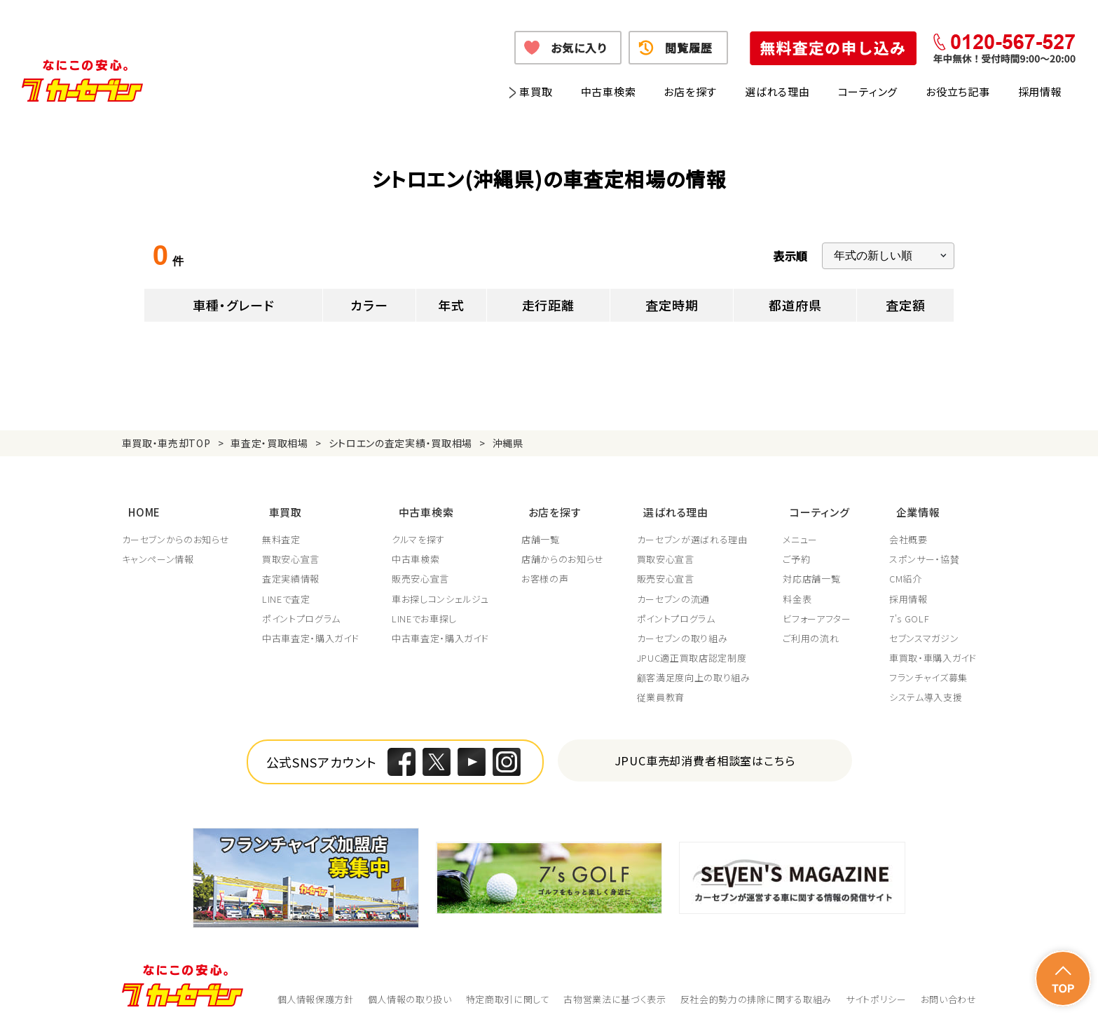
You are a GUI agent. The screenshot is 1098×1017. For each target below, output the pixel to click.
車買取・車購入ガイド (933, 647)
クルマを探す (420, 529)
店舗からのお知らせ (565, 548)
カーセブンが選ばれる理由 (695, 529)
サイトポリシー (876, 988)
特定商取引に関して (508, 988)
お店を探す (690, 91)
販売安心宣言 (422, 568)
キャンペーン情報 (158, 548)
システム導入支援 (925, 687)
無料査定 (282, 529)
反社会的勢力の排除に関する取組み (756, 988)
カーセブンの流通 (676, 588)
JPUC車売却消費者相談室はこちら (704, 749)
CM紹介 (905, 568)
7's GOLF (909, 608)
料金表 (802, 588)
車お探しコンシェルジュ (442, 588)
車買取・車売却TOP (166, 443)
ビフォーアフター (822, 608)
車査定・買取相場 (269, 443)
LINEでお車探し (426, 608)
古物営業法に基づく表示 (614, 988)
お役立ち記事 (958, 91)
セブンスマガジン (924, 628)
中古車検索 (608, 91)
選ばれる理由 (777, 91)
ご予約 (801, 548)
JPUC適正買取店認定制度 (695, 647)
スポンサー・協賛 (924, 548)
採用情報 (1040, 91)
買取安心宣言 (291, 548)
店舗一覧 (543, 529)
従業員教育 (664, 687)
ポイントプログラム (302, 608)
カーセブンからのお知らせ (176, 529)
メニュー (805, 529)
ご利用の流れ (816, 628)
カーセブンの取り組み (686, 628)
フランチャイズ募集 (928, 667)
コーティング (868, 91)
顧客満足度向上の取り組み (697, 667)
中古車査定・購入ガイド (311, 628)
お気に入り (578, 47)
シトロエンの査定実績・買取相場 (401, 443)
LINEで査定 (287, 588)
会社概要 (908, 529)
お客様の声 (547, 568)
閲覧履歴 (688, 47)
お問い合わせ (949, 988)
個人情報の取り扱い (410, 988)
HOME (138, 505)
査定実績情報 (291, 568)
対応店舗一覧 (816, 568)
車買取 (535, 91)
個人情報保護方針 (315, 988)
